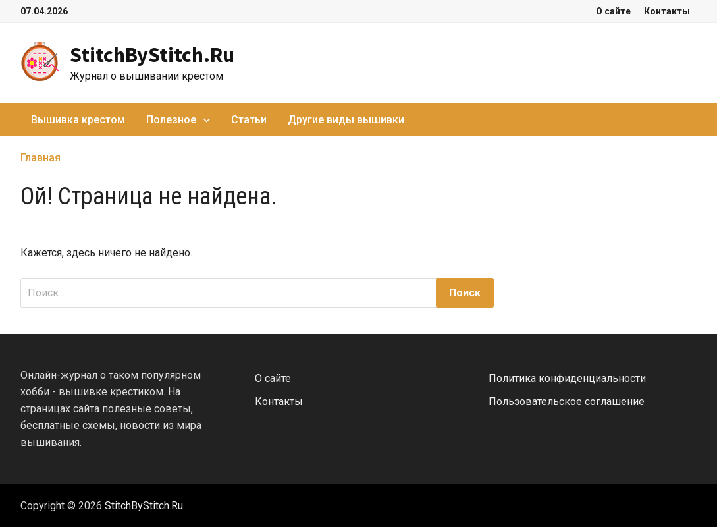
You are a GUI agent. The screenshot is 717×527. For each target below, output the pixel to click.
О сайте (613, 11)
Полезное (171, 119)
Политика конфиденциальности (567, 378)
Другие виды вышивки (346, 119)
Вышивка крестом (78, 119)
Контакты (667, 11)
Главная (40, 158)
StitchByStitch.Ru (152, 55)
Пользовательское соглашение (567, 401)
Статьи (249, 119)
